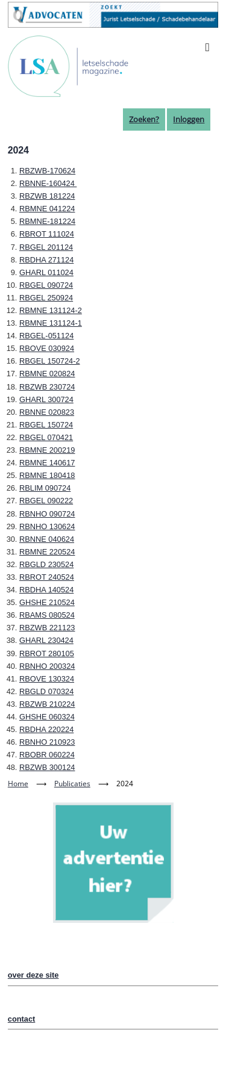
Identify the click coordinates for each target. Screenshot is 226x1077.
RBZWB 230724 (47, 386)
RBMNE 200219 (47, 450)
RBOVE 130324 (46, 678)
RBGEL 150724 (46, 424)
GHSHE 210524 (47, 602)
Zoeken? (144, 119)
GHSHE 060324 (47, 716)
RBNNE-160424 (48, 183)
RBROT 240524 (46, 577)
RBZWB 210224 (47, 704)
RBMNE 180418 (47, 475)
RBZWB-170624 (47, 170)
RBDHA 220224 (46, 729)
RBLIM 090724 (45, 487)
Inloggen (188, 119)
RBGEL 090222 (46, 500)
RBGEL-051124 (46, 335)
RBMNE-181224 (47, 221)
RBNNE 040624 (46, 539)
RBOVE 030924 (46, 348)
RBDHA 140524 (46, 589)
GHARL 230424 (46, 640)
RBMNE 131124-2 (50, 310)
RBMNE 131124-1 (50, 322)
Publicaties (72, 783)
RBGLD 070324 (46, 691)
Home (18, 783)
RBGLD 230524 (46, 564)
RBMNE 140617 (47, 462)
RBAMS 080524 (47, 614)
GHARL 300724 (46, 399)
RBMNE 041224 (47, 208)
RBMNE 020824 (47, 373)
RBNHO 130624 (47, 526)
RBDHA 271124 (46, 259)
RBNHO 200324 (47, 666)
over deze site (33, 974)
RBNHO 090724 (47, 513)
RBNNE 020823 (46, 412)
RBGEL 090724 (46, 285)
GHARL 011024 (46, 272)
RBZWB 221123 (47, 627)
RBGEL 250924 (46, 297)
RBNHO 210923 (47, 741)
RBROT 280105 (46, 653)
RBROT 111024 (46, 233)
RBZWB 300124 (47, 767)
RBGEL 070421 (46, 437)
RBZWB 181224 (47, 195)
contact (22, 1018)
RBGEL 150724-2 (49, 360)
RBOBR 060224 (47, 754)
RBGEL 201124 (46, 247)
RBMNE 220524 (47, 551)
